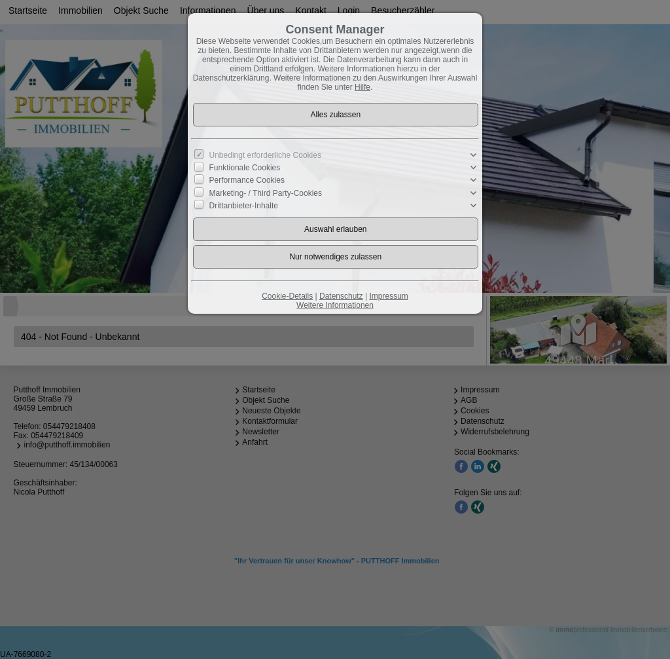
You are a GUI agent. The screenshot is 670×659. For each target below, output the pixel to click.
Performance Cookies (247, 180)
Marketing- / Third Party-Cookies (266, 192)
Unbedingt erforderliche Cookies (265, 155)
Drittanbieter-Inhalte (243, 205)
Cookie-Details (287, 296)
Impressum (388, 296)
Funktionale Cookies (245, 167)
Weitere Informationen (335, 305)
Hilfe (362, 87)
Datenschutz (341, 296)
